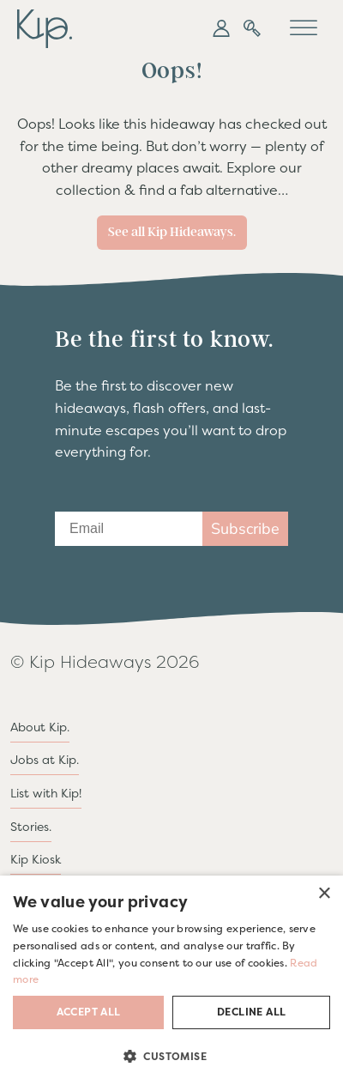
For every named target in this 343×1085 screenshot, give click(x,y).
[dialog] (171, 980)
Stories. (30, 826)
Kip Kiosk (35, 859)
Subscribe (245, 528)
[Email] (128, 529)
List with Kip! (45, 793)
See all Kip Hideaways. (172, 231)
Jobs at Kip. (44, 759)
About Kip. (39, 727)
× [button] (323, 894)
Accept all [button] (89, 1012)
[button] (221, 28)
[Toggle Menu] (303, 28)
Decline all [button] (251, 1012)
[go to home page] (44, 26)
